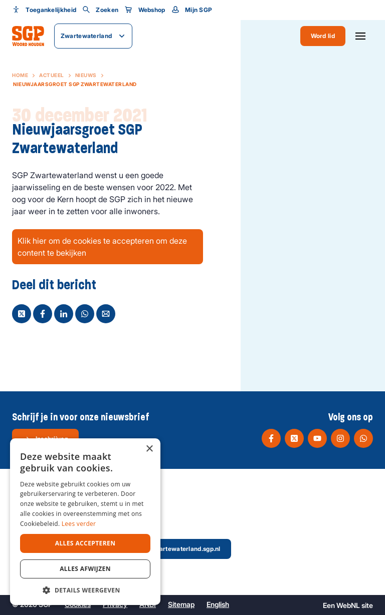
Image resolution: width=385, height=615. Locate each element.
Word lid (323, 36)
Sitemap (181, 604)
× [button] (149, 449)
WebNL (348, 605)
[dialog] (85, 521)
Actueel (51, 75)
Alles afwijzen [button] (85, 568)
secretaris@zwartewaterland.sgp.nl (160, 549)
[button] (85, 590)
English (218, 604)
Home (20, 75)
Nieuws (86, 75)
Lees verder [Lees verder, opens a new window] (79, 523)
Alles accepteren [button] (85, 543)
